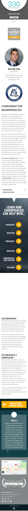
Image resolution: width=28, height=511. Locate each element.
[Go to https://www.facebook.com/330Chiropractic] (11, 17)
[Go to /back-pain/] (11, 250)
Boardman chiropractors (15, 126)
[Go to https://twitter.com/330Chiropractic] (13, 17)
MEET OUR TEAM (14, 69)
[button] (23, 190)
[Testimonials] (14, 432)
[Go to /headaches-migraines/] (11, 224)
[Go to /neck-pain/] (11, 233)
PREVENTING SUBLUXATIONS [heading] (8, 191)
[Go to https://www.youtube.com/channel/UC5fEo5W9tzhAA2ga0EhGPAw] (15, 17)
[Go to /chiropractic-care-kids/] (11, 259)
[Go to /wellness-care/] (11, 267)
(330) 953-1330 (14, 14)
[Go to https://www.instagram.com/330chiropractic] (17, 17)
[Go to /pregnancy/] (11, 241)
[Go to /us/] (14, 57)
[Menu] (14, 508)
